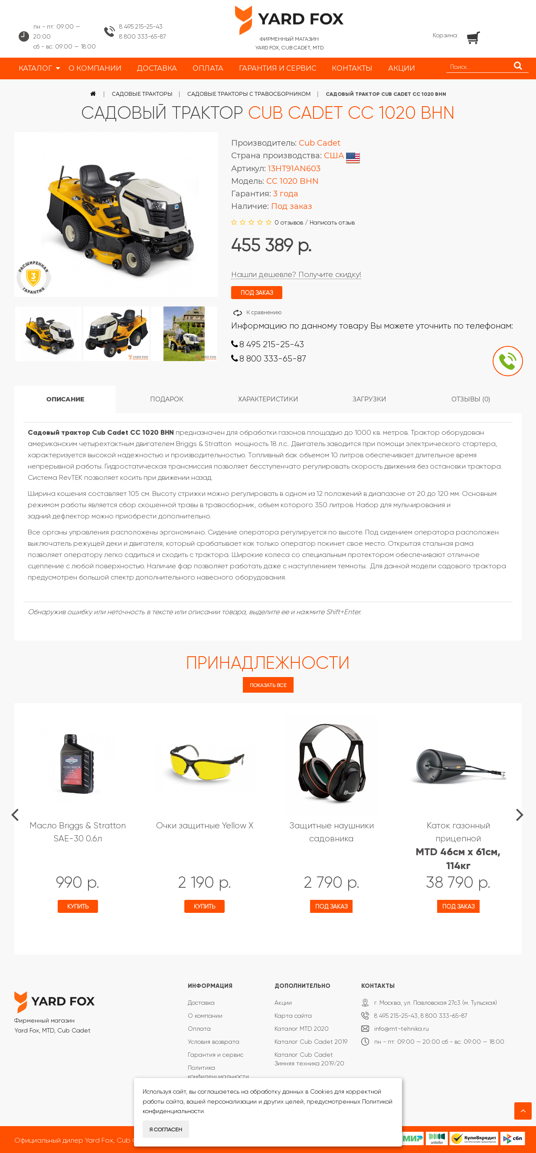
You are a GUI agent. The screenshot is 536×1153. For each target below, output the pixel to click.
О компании (205, 1015)
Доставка (201, 1002)
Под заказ (331, 906)
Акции (283, 1002)
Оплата (199, 1028)
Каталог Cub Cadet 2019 (311, 1041)
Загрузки (369, 399)
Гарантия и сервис (215, 1054)
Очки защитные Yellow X (204, 826)
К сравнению (263, 312)
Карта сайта (293, 1015)
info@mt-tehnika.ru (401, 1028)
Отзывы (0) (470, 399)
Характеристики (268, 399)
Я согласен (166, 1130)
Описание (65, 399)
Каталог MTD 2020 (302, 1028)
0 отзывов (289, 222)
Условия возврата (213, 1041)
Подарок (166, 399)
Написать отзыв (332, 222)
